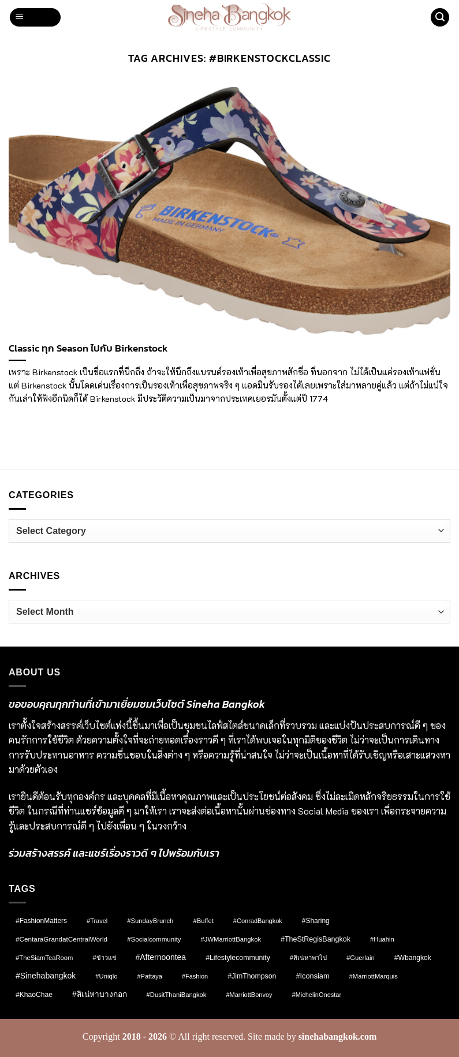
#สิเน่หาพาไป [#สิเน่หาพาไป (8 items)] (308, 957)
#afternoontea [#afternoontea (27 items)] (161, 957)
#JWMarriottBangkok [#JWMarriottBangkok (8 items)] (231, 939)
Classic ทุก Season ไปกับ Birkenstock (88, 348)
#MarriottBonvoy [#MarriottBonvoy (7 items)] (249, 994)
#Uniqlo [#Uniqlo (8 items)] (106, 976)
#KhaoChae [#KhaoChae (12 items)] (34, 995)
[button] (35, 17)
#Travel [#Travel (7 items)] (97, 920)
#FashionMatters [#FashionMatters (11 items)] (41, 921)
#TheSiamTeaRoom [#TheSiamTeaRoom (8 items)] (44, 957)
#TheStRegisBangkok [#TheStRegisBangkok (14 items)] (315, 939)
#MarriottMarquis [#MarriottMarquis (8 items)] (373, 976)
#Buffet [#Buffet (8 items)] (203, 920)
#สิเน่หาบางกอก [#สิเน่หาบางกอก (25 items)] (99, 994)
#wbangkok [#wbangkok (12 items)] (412, 958)
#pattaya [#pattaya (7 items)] (149, 976)
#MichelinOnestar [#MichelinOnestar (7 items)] (317, 994)
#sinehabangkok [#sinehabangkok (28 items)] (46, 975)
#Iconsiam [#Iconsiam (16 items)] (312, 976)
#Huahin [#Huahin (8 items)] (382, 939)
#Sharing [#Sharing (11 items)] (316, 921)
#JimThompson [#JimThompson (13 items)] (251, 976)
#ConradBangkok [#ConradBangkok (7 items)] (257, 920)
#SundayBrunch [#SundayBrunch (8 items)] (150, 920)
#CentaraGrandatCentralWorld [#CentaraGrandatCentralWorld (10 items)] (61, 939)
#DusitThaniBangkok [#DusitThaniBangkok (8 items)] (177, 994)
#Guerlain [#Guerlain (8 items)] (360, 957)
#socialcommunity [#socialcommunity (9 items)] (154, 939)
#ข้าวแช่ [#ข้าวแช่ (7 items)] (103, 957)
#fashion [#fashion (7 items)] (195, 976)
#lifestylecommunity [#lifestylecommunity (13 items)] (238, 958)
